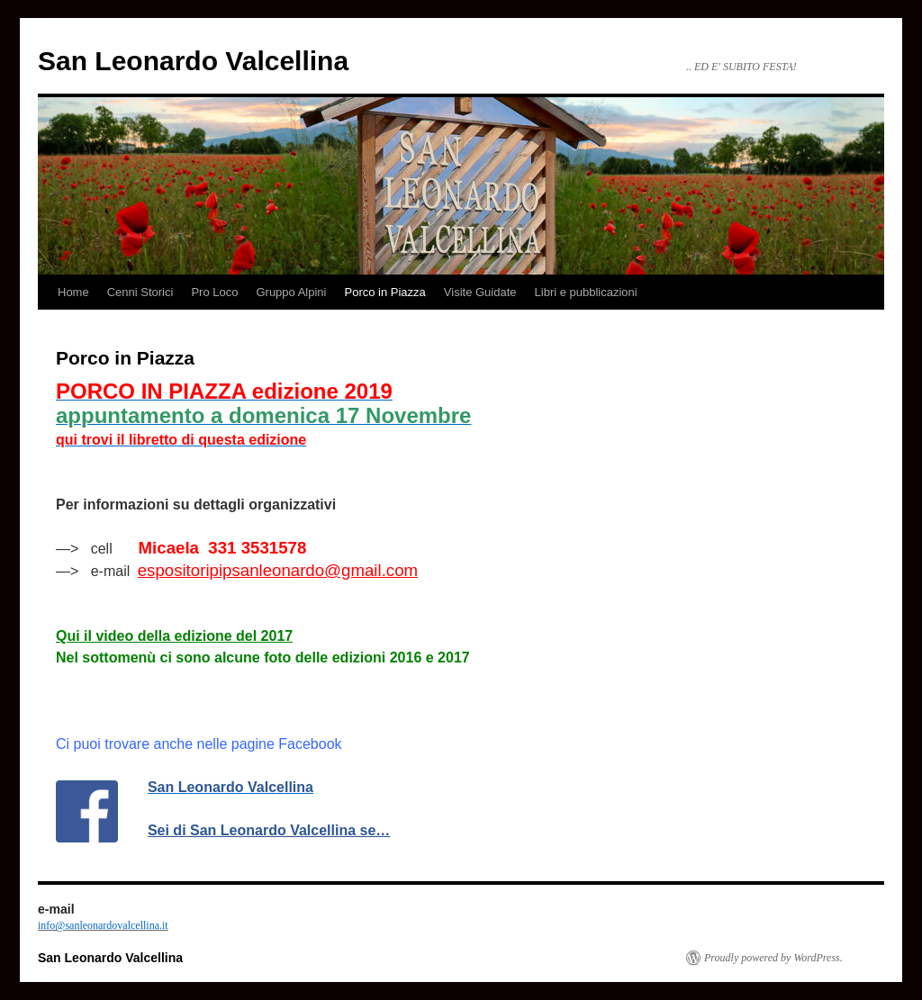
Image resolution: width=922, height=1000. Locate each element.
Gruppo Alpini (291, 292)
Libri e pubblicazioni (586, 292)
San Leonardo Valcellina (193, 61)
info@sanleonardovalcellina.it (103, 925)
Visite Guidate (480, 292)
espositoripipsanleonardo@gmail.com (278, 570)
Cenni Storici (140, 292)
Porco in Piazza (385, 292)
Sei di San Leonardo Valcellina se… (269, 830)
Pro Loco (214, 292)
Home (73, 292)
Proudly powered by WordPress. (773, 957)
